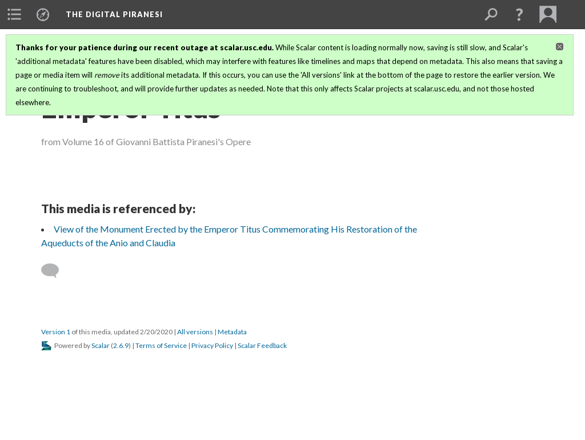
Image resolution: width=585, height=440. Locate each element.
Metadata (232, 331)
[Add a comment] (55, 270)
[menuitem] (14, 14)
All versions (195, 331)
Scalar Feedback (262, 345)
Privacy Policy (212, 345)
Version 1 (55, 331)
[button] (519, 14)
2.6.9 (121, 345)
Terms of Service (161, 345)
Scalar (100, 345)
